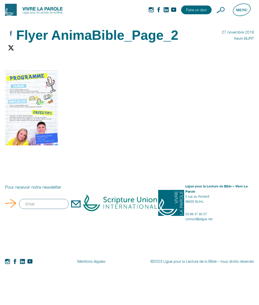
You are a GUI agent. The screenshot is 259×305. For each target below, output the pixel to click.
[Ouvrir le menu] (241, 10)
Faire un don (196, 10)
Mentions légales (91, 261)
